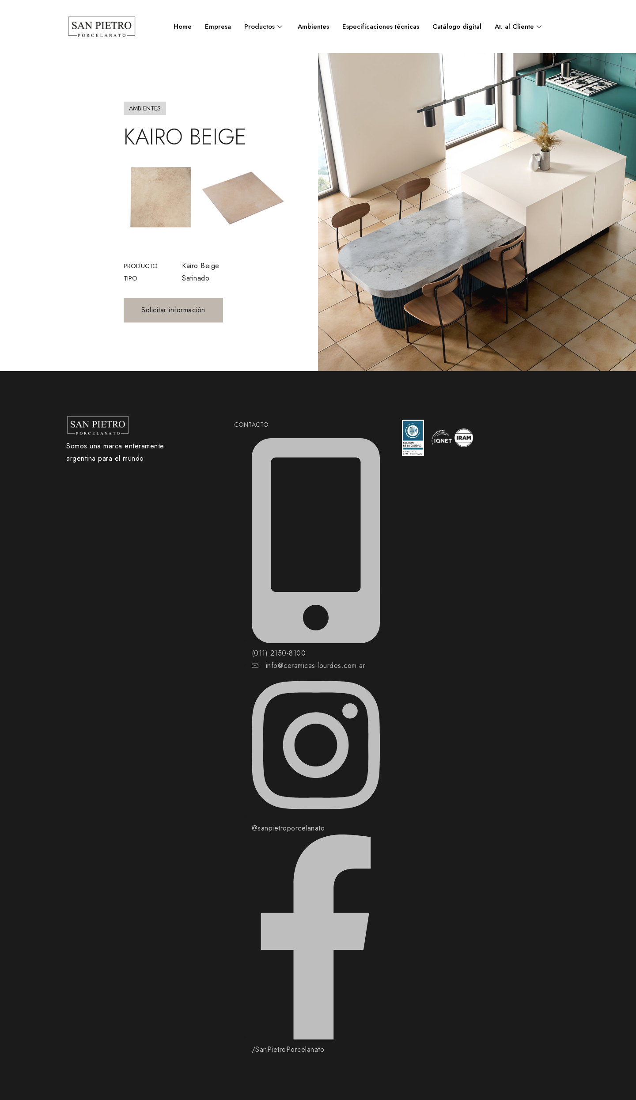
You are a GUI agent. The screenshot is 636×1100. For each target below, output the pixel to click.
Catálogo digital (456, 26)
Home (183, 26)
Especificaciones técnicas (380, 26)
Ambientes (313, 26)
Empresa (218, 26)
